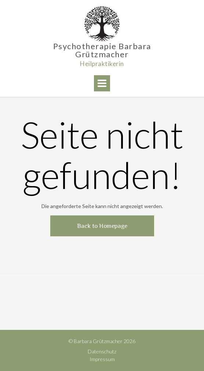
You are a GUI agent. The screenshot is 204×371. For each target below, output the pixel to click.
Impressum (102, 359)
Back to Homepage (102, 225)
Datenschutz (102, 351)
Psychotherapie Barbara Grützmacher (102, 50)
